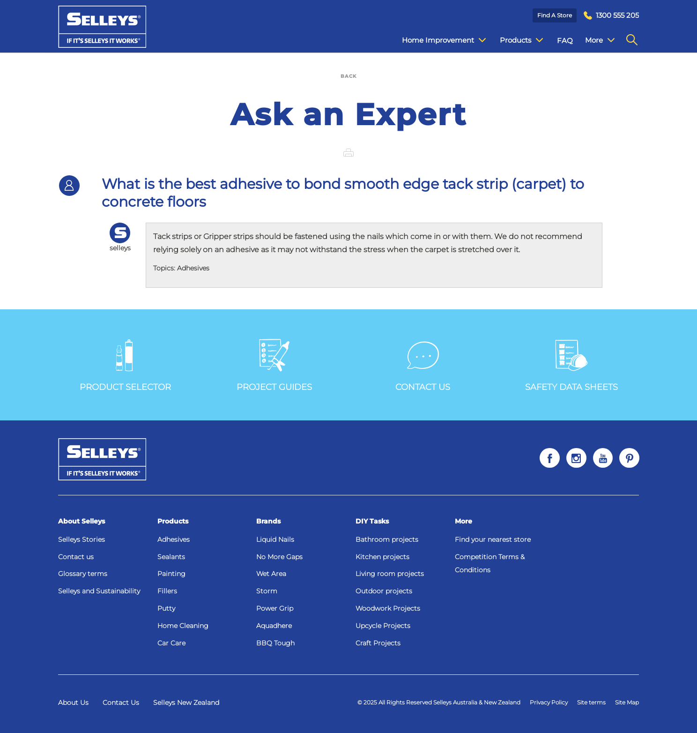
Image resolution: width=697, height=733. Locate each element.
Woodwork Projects (388, 608)
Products (172, 521)
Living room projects (390, 573)
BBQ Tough (275, 643)
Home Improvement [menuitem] (437, 40)
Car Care (171, 643)
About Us (73, 702)
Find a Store (554, 15)
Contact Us (121, 702)
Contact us (76, 557)
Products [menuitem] (514, 40)
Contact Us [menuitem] (597, 40)
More (463, 521)
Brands (268, 521)
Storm (266, 591)
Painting (171, 573)
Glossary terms (82, 573)
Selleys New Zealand (186, 702)
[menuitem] (611, 15)
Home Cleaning (182, 625)
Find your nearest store (493, 539)
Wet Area (271, 573)
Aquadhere (274, 625)
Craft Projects (378, 643)
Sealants (171, 557)
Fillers (167, 591)
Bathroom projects (387, 539)
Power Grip (274, 608)
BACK (348, 76)
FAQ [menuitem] (558, 40)
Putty (166, 608)
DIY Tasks (372, 521)
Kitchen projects (382, 557)
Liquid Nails (275, 539)
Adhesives (173, 539)
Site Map (627, 702)
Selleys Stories (81, 539)
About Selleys (81, 521)
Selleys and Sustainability (99, 591)
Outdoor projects (384, 591)
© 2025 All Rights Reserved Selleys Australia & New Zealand (438, 702)
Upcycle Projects (383, 625)
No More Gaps (279, 557)
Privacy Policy (549, 702)
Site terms (591, 702)
